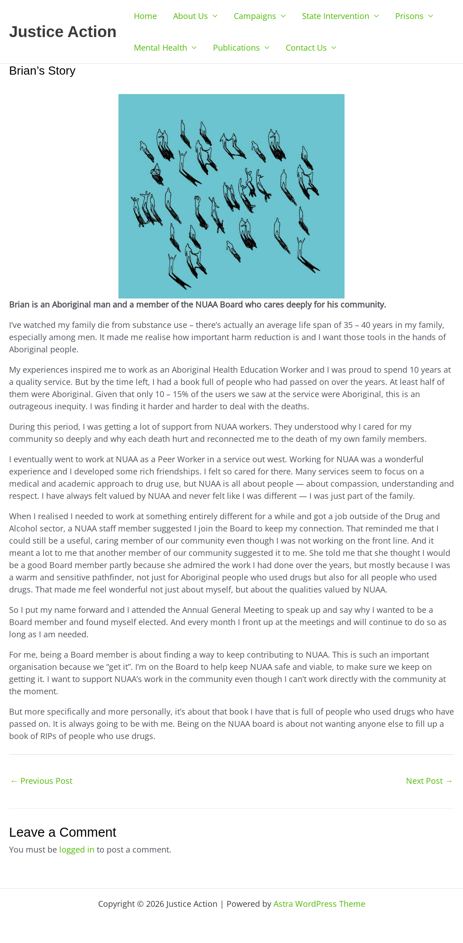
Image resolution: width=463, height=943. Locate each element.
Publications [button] (236, 47)
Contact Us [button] (306, 47)
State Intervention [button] (335, 15)
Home (145, 15)
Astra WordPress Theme (319, 903)
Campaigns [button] (255, 15)
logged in (76, 849)
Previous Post (41, 780)
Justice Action (63, 31)
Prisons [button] (409, 15)
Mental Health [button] (160, 47)
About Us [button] (190, 15)
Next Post (429, 780)
